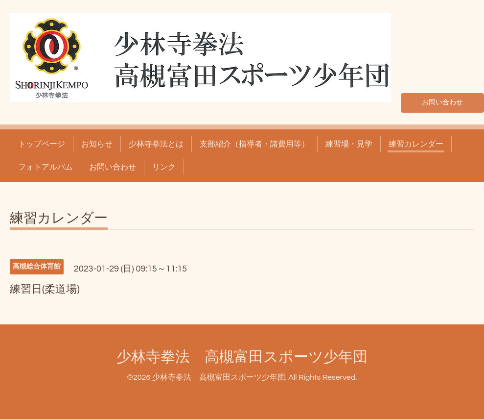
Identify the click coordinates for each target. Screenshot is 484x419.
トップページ (41, 144)
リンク (164, 167)
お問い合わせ (442, 101)
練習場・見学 (348, 144)
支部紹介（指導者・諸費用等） (254, 144)
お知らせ (97, 144)
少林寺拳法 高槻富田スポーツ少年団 (242, 357)
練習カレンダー (416, 144)
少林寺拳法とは (156, 144)
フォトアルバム (45, 167)
